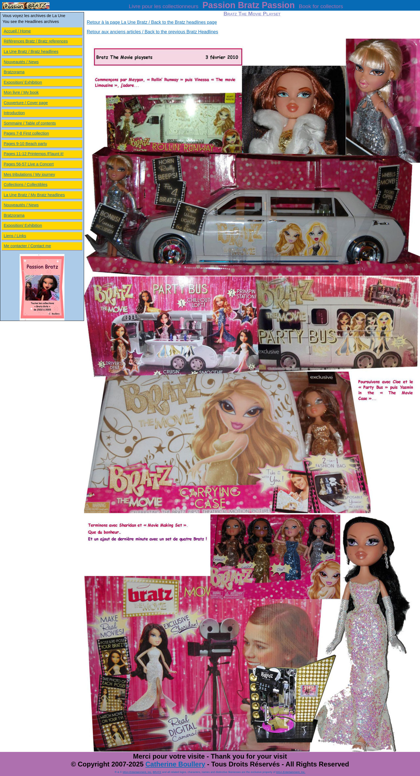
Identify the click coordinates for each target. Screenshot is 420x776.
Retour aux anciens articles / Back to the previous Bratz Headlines (152, 31)
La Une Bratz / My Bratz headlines (34, 195)
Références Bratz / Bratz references (36, 41)
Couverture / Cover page (26, 103)
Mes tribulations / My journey (29, 174)
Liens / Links (15, 236)
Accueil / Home (17, 31)
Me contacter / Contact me (27, 246)
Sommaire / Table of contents (30, 123)
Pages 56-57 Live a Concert (29, 164)
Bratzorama (14, 72)
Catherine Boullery (175, 764)
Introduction (14, 113)
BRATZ (157, 771)
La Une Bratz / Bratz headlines (31, 51)
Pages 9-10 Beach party (25, 143)
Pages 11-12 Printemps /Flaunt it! (34, 154)
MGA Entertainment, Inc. (137, 771)
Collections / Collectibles (25, 184)
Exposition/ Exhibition (23, 82)
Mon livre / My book (21, 92)
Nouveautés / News (21, 62)
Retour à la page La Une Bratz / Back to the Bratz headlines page (152, 22)
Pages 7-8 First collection (26, 133)
